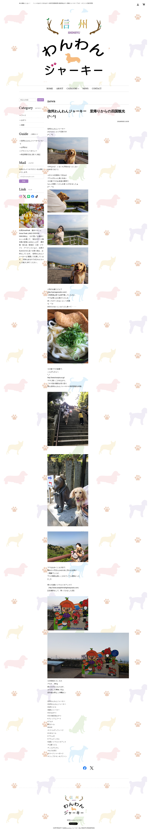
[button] (73, 89)
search (40, 100)
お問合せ (24, 147)
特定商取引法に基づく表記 (30, 154)
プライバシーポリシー (29, 151)
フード (23, 115)
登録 (23, 181)
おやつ (23, 120)
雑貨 (22, 125)
